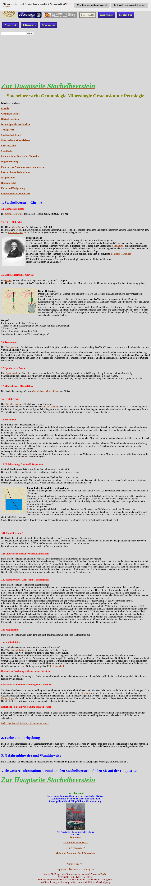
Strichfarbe (7, 151)
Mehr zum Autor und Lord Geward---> (75, 853)
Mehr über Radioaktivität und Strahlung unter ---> (25, 723)
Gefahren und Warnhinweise (15, 193)
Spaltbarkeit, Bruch (11, 135)
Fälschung (85, 693)
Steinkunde (119, 246)
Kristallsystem (8, 145)
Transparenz (7, 129)
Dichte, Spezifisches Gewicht (15, 124)
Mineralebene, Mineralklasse (45, 391)
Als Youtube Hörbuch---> (75, 842)
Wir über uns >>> (75, 864)
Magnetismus (8, 177)
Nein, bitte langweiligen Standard (92, 5)
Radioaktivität (8, 183)
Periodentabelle (57, 666)
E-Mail (104, 874)
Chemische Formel (10, 113)
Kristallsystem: (12, 404)
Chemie (5, 108)
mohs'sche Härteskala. (121, 254)
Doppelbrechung (9, 161)
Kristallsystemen (50, 406)
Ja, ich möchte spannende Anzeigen (129, 5)
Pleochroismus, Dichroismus (15, 172)
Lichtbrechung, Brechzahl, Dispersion (20, 156)
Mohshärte (17, 227)
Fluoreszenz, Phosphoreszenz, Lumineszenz (23, 167)
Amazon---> (75, 837)
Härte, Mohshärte (10, 119)
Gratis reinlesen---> (75, 848)
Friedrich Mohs (15, 232)
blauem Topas (7, 698)
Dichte (8, 280)
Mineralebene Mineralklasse (15, 140)
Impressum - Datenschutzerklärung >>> (75, 869)
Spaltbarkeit (11, 373)
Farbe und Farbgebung (13, 188)
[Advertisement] (75, 57)
